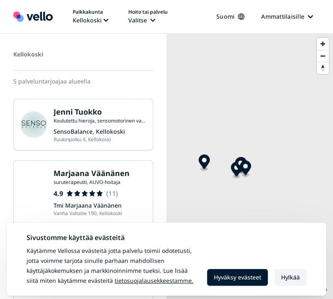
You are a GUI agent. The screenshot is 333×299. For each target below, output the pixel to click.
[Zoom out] (323, 56)
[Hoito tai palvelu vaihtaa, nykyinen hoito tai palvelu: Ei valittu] (148, 16)
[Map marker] (204, 163)
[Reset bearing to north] (323, 68)
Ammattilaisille (287, 16)
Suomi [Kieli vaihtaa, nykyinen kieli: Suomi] (230, 16)
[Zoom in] (323, 44)
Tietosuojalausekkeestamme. (154, 280)
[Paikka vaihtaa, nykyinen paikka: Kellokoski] (90, 16)
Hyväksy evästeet (237, 277)
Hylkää (290, 277)
